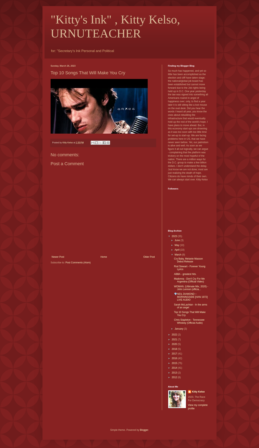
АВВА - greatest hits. (185, 274)
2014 (175, 367)
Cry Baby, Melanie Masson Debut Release (188, 260)
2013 (175, 372)
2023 (175, 236)
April (177, 249)
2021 (175, 339)
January (179, 328)
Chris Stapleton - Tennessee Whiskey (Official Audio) (189, 321)
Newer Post (58, 256)
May (177, 245)
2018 (175, 349)
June (177, 240)
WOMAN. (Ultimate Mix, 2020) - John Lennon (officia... (191, 288)
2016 (175, 358)
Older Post (149, 256)
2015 (175, 363)
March (178, 254)
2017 (175, 353)
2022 (175, 334)
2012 (175, 377)
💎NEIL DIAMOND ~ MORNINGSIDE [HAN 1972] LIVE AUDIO (191, 297)
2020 (175, 344)
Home (104, 256)
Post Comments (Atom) (78, 262)
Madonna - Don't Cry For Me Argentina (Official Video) (189, 280)
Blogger (144, 430)
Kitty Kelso (198, 391)
